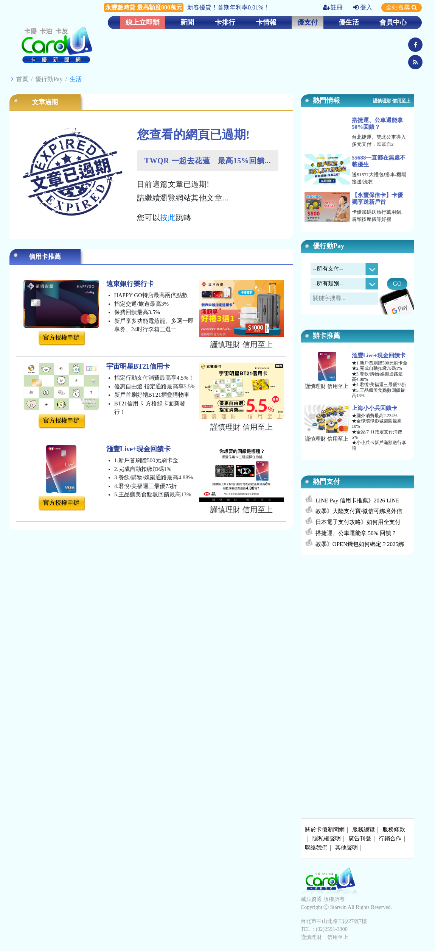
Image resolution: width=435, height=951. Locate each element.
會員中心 (393, 22)
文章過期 (45, 102)
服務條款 (393, 829)
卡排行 (225, 22)
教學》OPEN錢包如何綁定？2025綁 (359, 544)
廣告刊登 (359, 838)
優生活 (349, 22)
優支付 (307, 22)
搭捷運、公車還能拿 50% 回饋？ (356, 533)
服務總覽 (363, 829)
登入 (362, 7)
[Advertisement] (357, 617)
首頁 (22, 79)
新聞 (187, 22)
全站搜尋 (401, 7)
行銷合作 (390, 838)
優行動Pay (48, 79)
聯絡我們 (316, 848)
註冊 (333, 7)
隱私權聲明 (326, 838)
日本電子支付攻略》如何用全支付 (358, 522)
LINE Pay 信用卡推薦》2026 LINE (357, 500)
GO (397, 283)
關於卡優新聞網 (325, 829)
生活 (76, 79)
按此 (168, 217)
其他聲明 (346, 848)
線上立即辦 (143, 22)
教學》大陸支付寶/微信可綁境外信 (358, 511)
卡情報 (266, 22)
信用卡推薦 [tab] (45, 256)
